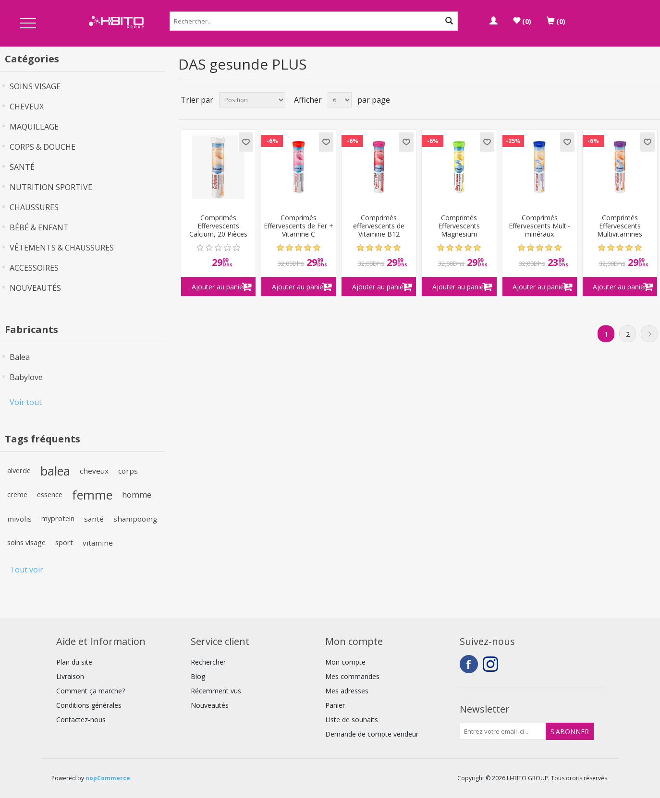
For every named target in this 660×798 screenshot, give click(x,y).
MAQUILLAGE (34, 126)
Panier (335, 705)
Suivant (649, 333)
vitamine (98, 543)
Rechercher (208, 662)
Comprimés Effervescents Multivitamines (619, 226)
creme (17, 494)
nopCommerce (108, 778)
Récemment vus (216, 690)
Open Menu (27, 24)
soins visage (26, 542)
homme (136, 494)
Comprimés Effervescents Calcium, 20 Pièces (218, 226)
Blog (198, 676)
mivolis (19, 519)
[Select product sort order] (252, 99)
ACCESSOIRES (34, 267)
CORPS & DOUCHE (42, 147)
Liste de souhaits (351, 719)
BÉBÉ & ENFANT (39, 227)
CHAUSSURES (34, 207)
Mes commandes (352, 676)
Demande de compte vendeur (371, 733)
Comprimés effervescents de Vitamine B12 (378, 226)
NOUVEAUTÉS (35, 288)
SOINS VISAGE (35, 86)
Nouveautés (210, 705)
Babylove (26, 377)
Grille (634, 99)
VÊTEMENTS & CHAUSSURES (62, 247)
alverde (19, 470)
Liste (652, 99)
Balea (20, 357)
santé (94, 519)
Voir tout (26, 402)
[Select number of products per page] (340, 99)
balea (55, 471)
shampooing (135, 519)
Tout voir (26, 569)
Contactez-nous (81, 719)
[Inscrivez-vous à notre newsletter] (503, 731)
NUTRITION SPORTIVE (51, 187)
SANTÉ (22, 167)
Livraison (70, 676)
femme (92, 495)
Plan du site (74, 662)
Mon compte (345, 662)
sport (64, 542)
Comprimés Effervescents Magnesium (459, 226)
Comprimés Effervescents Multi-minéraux (539, 226)
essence (49, 494)
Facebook (469, 664)
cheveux (94, 471)
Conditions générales (89, 705)
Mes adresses (346, 690)
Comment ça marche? (90, 690)
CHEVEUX (27, 106)
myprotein (57, 518)
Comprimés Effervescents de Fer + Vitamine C (298, 226)
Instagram (492, 664)
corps (128, 471)
